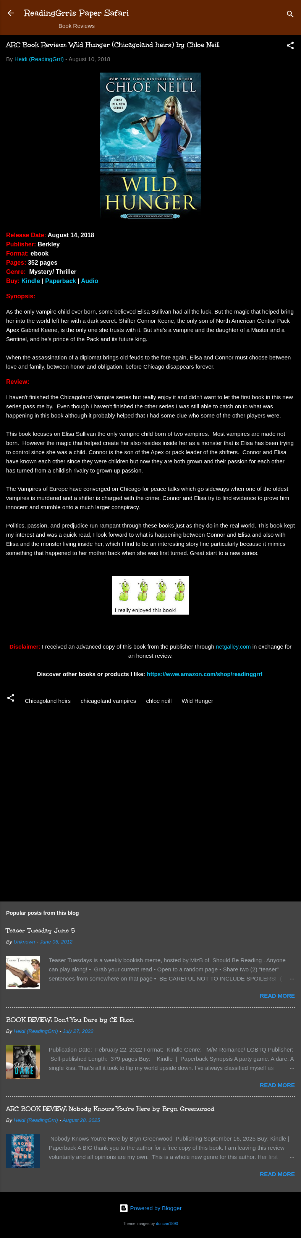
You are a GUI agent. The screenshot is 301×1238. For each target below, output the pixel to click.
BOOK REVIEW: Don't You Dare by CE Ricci (70, 1020)
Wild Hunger (197, 700)
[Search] (290, 15)
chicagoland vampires (108, 700)
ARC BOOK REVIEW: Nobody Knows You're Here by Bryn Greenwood (110, 1109)
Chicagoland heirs (48, 700)
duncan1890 (167, 1223)
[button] (290, 47)
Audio (89, 281)
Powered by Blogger (150, 1208)
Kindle (30, 281)
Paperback (60, 281)
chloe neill (159, 700)
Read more (277, 995)
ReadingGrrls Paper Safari (76, 12)
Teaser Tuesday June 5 (40, 930)
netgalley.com (233, 646)
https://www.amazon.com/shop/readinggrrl (205, 674)
